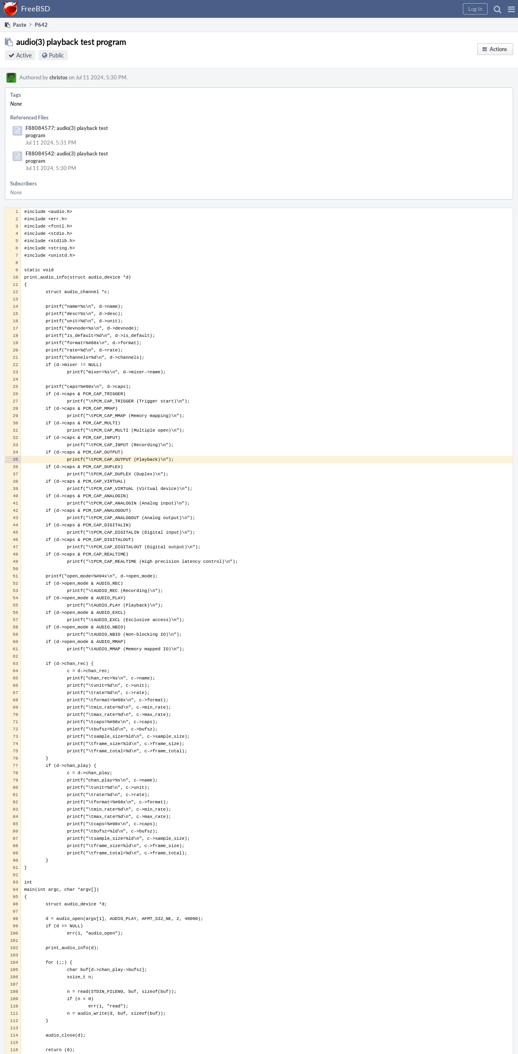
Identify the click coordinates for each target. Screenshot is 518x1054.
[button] (511, 9)
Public (56, 55)
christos (58, 77)
